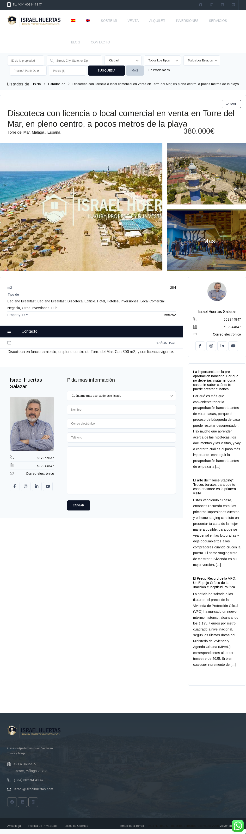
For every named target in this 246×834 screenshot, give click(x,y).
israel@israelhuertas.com (33, 789)
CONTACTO (100, 42)
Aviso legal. (14, 826)
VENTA (133, 21)
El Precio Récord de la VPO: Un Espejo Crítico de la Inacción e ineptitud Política (214, 582)
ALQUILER (157, 21)
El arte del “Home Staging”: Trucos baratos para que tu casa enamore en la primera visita (214, 486)
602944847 (45, 458)
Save (231, 103)
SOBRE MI (109, 21)
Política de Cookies (75, 826)
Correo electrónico (40, 473)
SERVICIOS (218, 21)
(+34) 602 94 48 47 (28, 780)
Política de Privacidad (42, 826)
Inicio (37, 84)
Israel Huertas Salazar (217, 312)
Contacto (29, 331)
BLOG (75, 42)
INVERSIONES (187, 21)
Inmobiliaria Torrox (132, 826)
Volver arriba (228, 826)
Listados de (56, 84)
